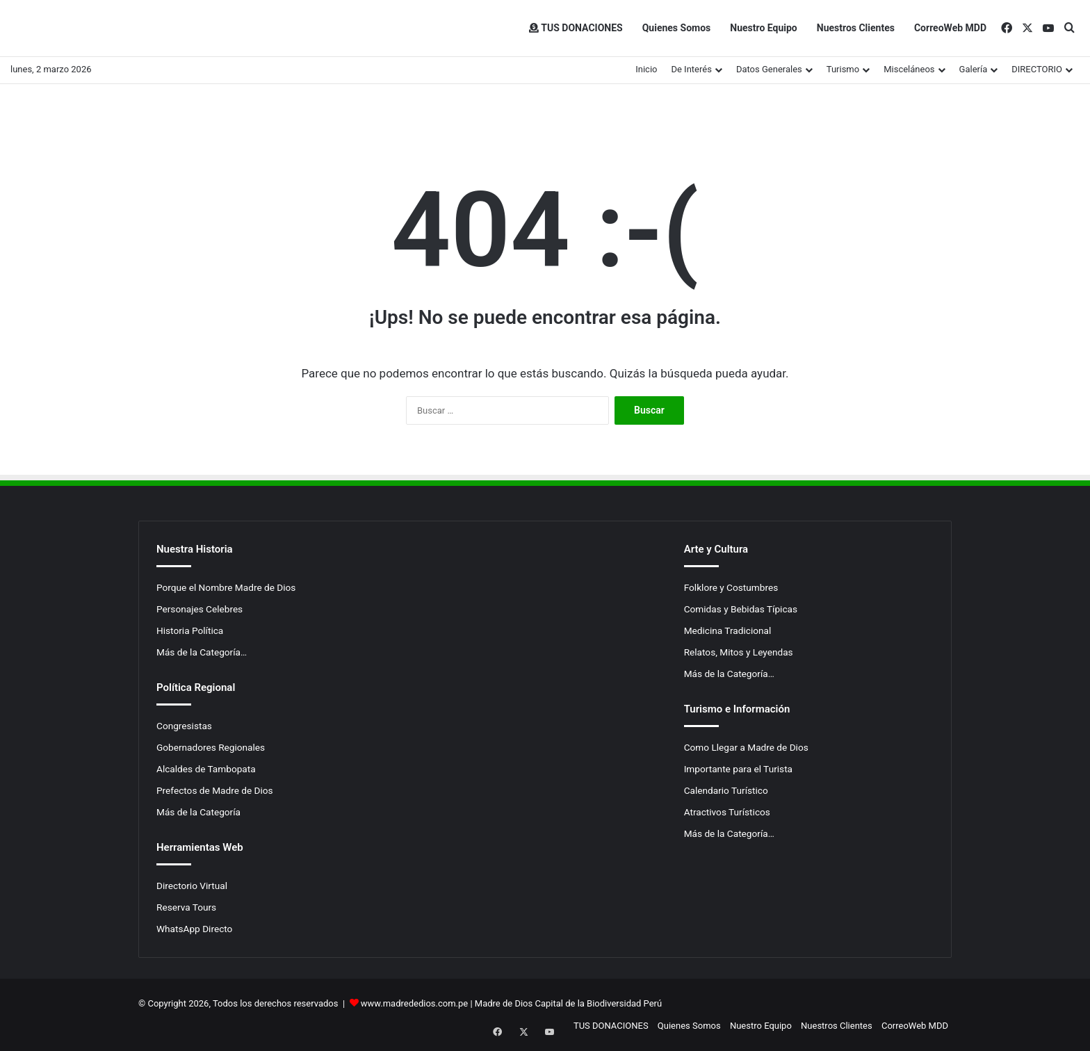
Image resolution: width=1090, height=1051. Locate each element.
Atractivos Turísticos (727, 811)
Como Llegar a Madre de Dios (746, 747)
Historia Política (189, 630)
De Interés (691, 69)
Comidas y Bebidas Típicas (740, 608)
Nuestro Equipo (763, 27)
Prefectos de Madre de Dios (214, 790)
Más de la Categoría (198, 811)
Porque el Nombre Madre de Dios (225, 587)
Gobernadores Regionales (210, 747)
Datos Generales (769, 69)
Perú (653, 1003)
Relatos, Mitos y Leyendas (738, 652)
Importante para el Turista (738, 768)
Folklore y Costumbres (731, 587)
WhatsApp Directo (194, 928)
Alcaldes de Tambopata (206, 768)
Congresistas (184, 725)
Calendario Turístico (726, 790)
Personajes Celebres (199, 608)
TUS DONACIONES (575, 27)
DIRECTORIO (1036, 69)
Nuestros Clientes (856, 27)
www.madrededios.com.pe (414, 1003)
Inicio (646, 69)
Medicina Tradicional (728, 630)
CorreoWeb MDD (950, 27)
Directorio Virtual (191, 885)
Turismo (843, 69)
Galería (973, 69)
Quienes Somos (676, 27)
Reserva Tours (186, 907)
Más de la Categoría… (201, 652)
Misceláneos (909, 69)
